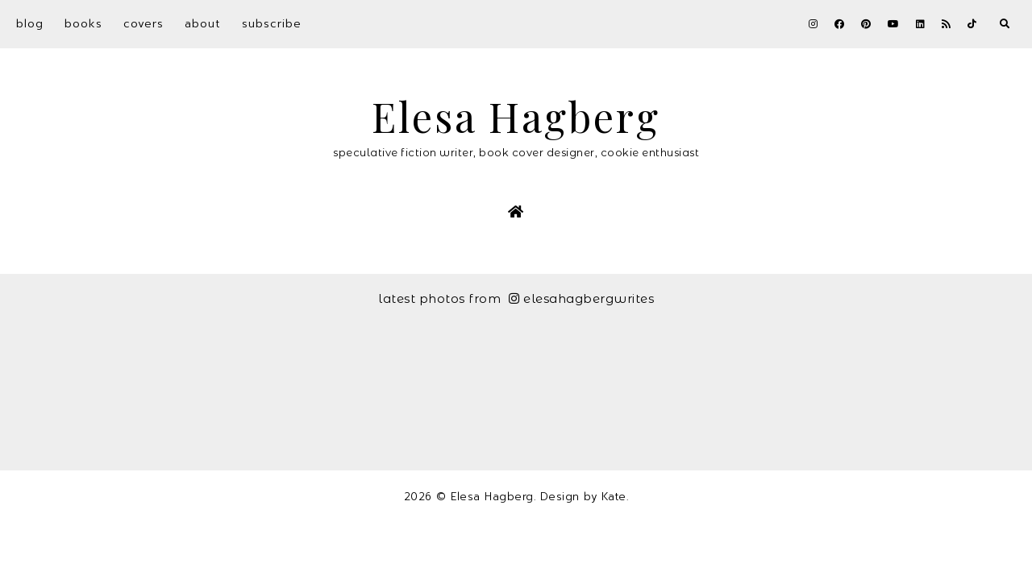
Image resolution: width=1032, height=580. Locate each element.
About (203, 23)
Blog (30, 23)
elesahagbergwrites (582, 298)
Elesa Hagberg (516, 116)
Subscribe (272, 23)
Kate (613, 496)
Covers (143, 23)
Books (83, 23)
